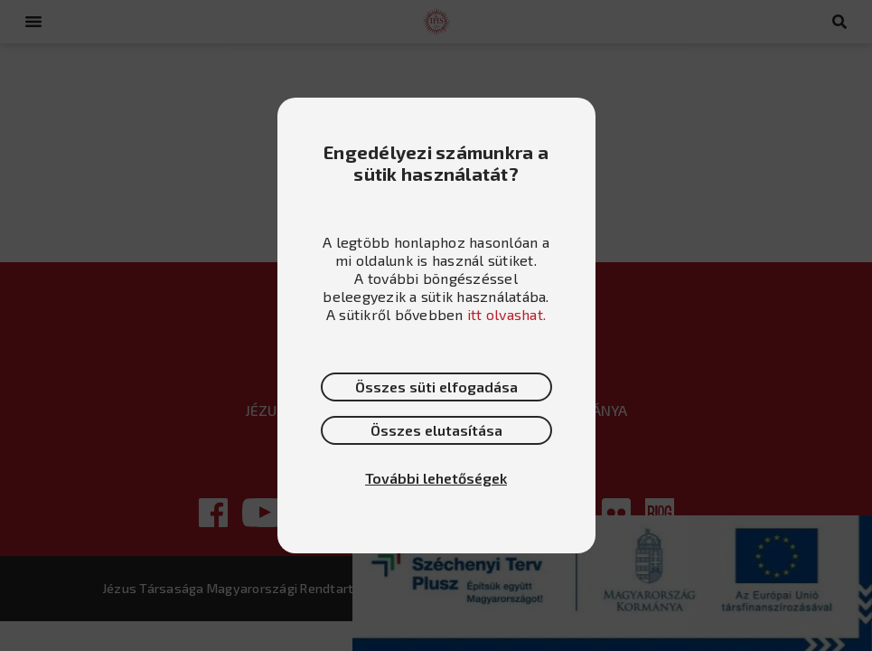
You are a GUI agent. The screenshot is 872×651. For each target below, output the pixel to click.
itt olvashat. (506, 314)
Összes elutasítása (436, 430)
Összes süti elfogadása (436, 386)
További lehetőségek (436, 477)
